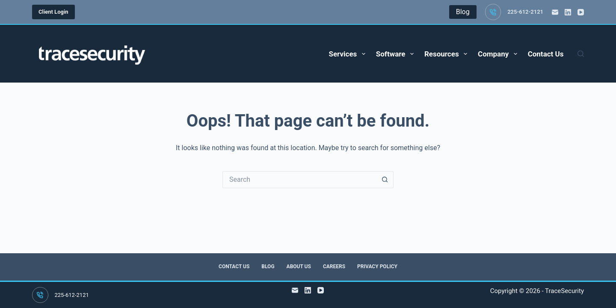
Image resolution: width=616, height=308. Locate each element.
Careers (334, 267)
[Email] (555, 12)
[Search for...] (299, 179)
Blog (267, 267)
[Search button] (385, 179)
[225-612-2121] (493, 12)
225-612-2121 (525, 12)
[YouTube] (581, 12)
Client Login (53, 12)
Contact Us (546, 54)
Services (348, 54)
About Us (299, 267)
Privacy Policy (377, 267)
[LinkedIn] (568, 12)
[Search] (581, 53)
